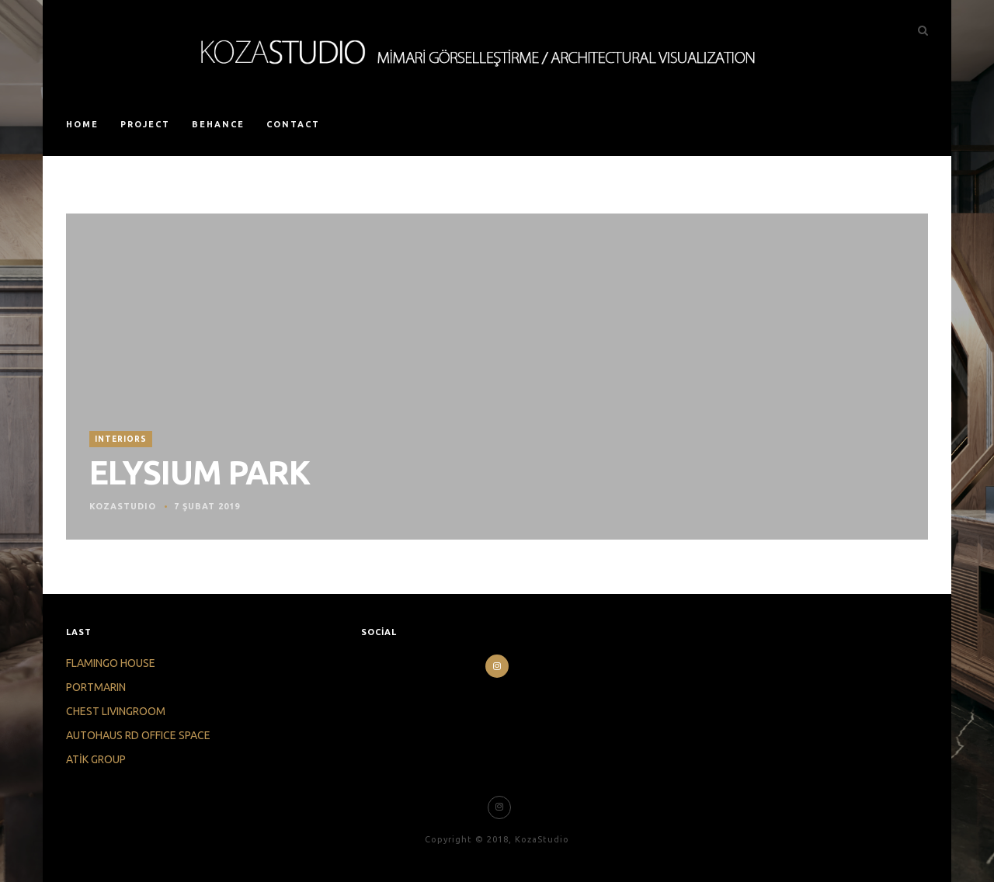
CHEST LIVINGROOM (115, 711)
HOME (82, 124)
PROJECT (145, 124)
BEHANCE (218, 124)
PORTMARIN (96, 687)
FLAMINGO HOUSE (110, 663)
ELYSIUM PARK (199, 472)
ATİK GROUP (96, 759)
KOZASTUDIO (122, 506)
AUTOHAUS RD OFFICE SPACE (138, 735)
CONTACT (293, 124)
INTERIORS (121, 439)
